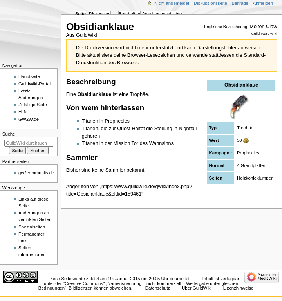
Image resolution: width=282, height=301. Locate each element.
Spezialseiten (31, 227)
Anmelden (263, 3)
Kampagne (220, 152)
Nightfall (188, 128)
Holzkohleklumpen (255, 178)
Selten (215, 178)
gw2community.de (36, 172)
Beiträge (239, 3)
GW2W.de (28, 119)
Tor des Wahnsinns (153, 143)
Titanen (90, 121)
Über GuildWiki (197, 288)
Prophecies (248, 152)
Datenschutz (157, 288)
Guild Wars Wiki (264, 34)
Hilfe (22, 111)
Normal (216, 165)
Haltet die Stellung (152, 128)
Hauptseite (29, 76)
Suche (8, 134)
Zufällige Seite (32, 104)
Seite (80, 13)
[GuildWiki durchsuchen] (28, 143)
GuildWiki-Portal (34, 84)
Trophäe (245, 127)
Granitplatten (253, 165)
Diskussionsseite (210, 3)
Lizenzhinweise (238, 288)
